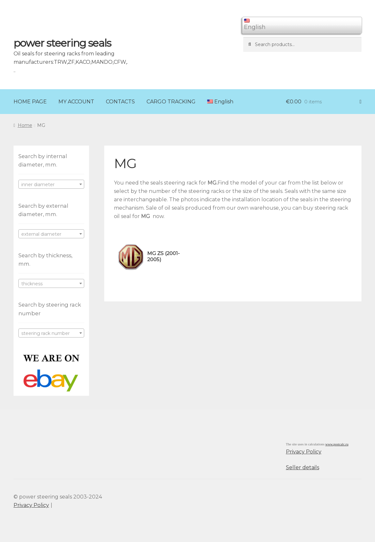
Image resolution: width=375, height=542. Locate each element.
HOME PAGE (30, 102)
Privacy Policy (303, 452)
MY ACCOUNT (76, 102)
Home (25, 125)
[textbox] (51, 184)
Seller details (302, 467)
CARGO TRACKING (171, 102)
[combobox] (51, 184)
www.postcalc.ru (337, 444)
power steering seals (62, 43)
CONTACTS (120, 102)
